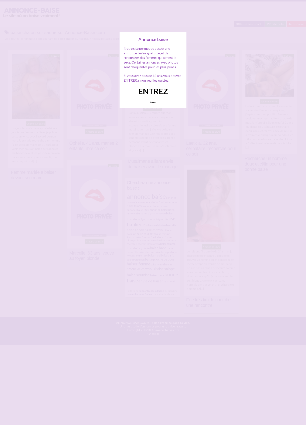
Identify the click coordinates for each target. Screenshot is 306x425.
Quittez (153, 102)
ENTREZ (153, 91)
